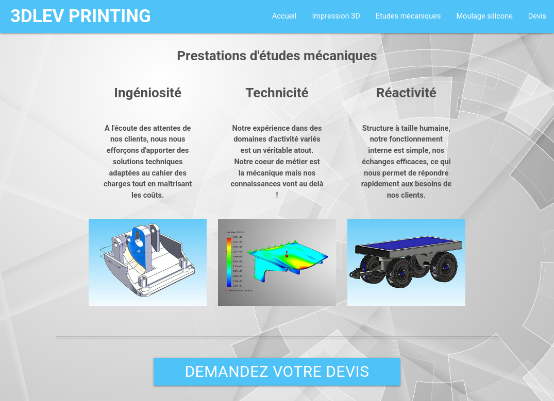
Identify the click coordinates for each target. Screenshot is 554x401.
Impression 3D (336, 16)
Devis (537, 16)
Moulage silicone (484, 16)
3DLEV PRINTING (80, 16)
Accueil (284, 16)
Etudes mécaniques (408, 16)
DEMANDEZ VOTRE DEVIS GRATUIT (276, 374)
